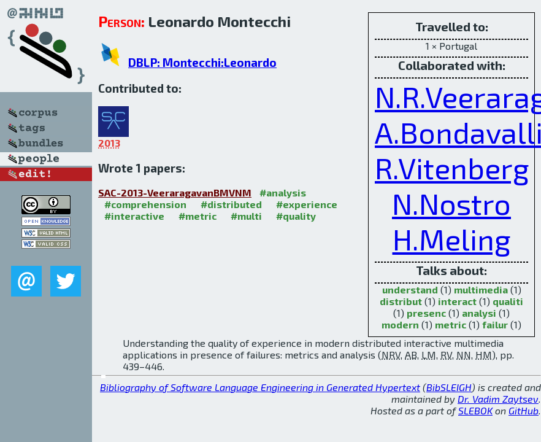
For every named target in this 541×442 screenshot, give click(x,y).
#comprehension (145, 204)
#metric (197, 216)
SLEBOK (475, 410)
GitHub (523, 410)
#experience (306, 204)
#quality (296, 216)
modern (400, 324)
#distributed (231, 204)
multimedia (481, 289)
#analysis (282, 192)
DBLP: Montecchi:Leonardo (202, 62)
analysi (479, 313)
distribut (401, 301)
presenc (426, 313)
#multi (246, 216)
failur (495, 324)
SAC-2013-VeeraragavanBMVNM (174, 192)
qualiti (508, 301)
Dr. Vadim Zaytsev (498, 399)
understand (410, 289)
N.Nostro (451, 203)
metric (450, 324)
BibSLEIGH (449, 387)
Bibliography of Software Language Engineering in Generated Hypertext (260, 387)
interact (457, 301)
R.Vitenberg (452, 167)
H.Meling (452, 239)
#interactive (134, 216)
